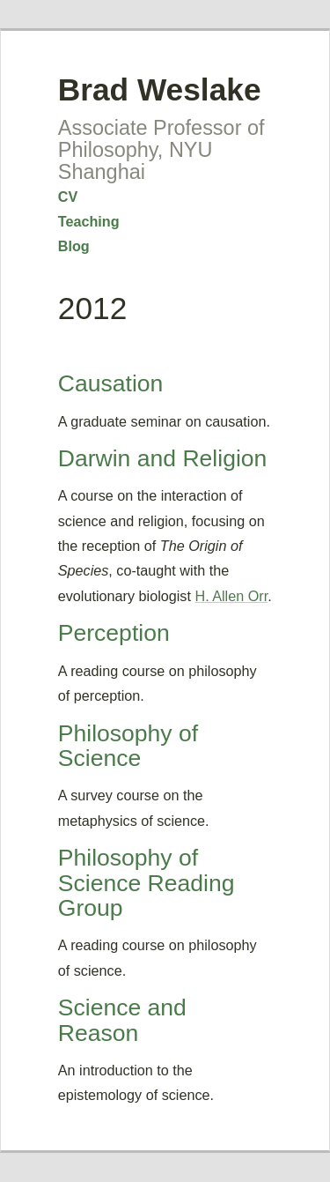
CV (68, 196)
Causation (111, 383)
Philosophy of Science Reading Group (146, 882)
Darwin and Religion (163, 458)
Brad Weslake (159, 89)
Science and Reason (122, 1019)
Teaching (89, 221)
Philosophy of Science (128, 745)
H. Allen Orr (231, 596)
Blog (74, 246)
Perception (114, 633)
